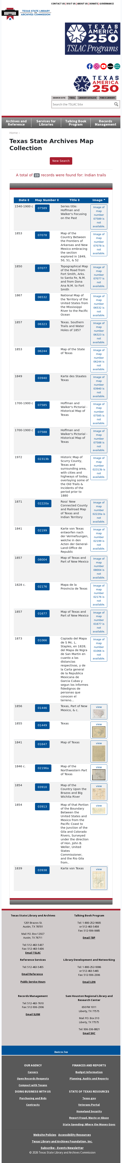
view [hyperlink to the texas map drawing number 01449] (98, 730)
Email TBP (89, 937)
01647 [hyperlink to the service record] (42, 744)
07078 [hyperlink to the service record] (42, 235)
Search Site (59, 97)
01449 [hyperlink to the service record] (42, 725)
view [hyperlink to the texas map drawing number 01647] (98, 751)
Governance (107, 3)
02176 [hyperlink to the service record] (42, 586)
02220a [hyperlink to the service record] (43, 503)
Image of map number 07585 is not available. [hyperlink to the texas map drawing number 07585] (99, 414)
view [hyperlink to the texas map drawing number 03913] (98, 809)
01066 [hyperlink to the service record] (42, 640)
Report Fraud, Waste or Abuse (89, 1118)
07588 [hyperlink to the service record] (42, 432)
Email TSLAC (33, 952)
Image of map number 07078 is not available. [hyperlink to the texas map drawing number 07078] (99, 244)
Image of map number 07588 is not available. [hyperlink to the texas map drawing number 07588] (99, 440)
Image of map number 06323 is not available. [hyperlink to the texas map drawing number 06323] (99, 333)
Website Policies (44, 1135)
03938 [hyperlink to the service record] (42, 870)
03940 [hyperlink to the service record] (42, 378)
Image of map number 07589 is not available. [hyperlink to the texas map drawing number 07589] (99, 217)
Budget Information (89, 1072)
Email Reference (32, 974)
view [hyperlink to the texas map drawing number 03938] (98, 878)
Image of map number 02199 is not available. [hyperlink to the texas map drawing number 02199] (99, 539)
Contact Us (58, 3)
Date (23, 200)
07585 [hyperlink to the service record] (42, 405)
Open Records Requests (33, 1078)
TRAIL (72, 97)
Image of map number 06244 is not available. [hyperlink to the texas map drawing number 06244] (99, 360)
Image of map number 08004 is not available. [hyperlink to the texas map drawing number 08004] (99, 568)
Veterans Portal (89, 1104)
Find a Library (107, 97)
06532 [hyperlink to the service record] (42, 297)
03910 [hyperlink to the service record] (42, 787)
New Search (61, 160)
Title (73, 200)
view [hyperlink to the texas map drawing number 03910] (98, 792)
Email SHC (89, 1033)
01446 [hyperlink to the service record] (42, 708)
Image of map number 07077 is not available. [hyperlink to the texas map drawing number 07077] (99, 277)
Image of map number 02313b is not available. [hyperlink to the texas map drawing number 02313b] (99, 467)
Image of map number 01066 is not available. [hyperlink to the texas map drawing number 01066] (99, 649)
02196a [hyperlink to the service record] (43, 768)
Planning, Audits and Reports (89, 1078)
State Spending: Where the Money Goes (89, 1124)
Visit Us (71, 3)
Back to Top (61, 1051)
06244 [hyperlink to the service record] (42, 351)
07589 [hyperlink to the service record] (42, 208)
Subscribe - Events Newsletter (62, 1148)
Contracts (33, 1104)
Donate (93, 3)
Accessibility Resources (74, 1135)
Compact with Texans (33, 1085)
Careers (33, 1072)
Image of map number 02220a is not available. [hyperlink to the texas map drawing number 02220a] (99, 512)
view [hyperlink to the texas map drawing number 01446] (98, 711)
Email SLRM (33, 1014)
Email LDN (89, 982)
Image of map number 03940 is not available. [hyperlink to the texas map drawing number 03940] (99, 387)
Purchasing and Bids (33, 1098)
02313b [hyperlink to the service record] (43, 459)
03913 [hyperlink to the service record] (42, 806)
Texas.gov (89, 1098)
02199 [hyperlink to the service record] (42, 530)
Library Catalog (87, 97)
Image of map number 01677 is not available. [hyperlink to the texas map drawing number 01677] (99, 622)
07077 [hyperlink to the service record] (42, 268)
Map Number (45, 200)
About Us (82, 3)
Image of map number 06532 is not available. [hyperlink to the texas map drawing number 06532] (99, 306)
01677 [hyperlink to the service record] (42, 613)
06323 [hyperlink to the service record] (42, 324)
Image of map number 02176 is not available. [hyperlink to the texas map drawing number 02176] (99, 595)
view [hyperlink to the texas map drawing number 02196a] (98, 773)
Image (97, 200)
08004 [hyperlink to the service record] (42, 559)
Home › (15, 132)
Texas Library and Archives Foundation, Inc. (62, 1141)
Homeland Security (89, 1111)
